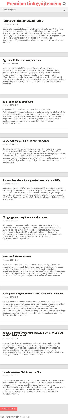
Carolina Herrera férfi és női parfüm (22, 372)
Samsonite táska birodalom (18, 101)
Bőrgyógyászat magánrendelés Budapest (25, 217)
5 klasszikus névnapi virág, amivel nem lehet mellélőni (32, 180)
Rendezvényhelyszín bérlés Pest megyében (26, 141)
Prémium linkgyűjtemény (34, 4)
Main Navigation (34, 10)
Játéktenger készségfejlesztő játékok (23, 20)
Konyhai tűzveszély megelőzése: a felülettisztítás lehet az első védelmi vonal (33, 334)
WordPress (24, 417)
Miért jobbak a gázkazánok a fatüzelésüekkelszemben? (33, 293)
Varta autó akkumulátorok (17, 256)
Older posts (8, 409)
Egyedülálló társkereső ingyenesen (22, 60)
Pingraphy (4, 417)
